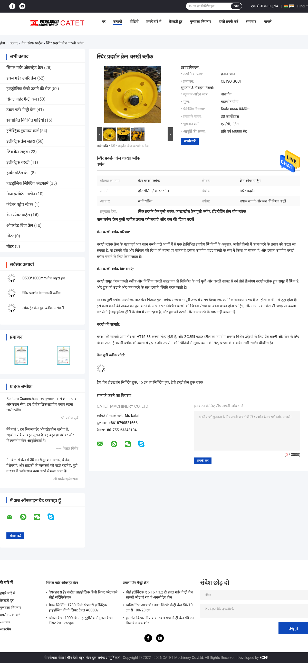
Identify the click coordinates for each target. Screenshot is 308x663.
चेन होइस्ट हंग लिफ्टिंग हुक (119, 382)
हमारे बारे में (153, 22)
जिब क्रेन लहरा (17, 151)
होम (2, 43)
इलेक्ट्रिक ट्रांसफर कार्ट (22, 130)
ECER (264, 658)
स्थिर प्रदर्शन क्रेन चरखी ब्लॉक (41, 293)
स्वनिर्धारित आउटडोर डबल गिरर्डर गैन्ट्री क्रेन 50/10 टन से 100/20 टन (159, 607)
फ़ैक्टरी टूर (175, 22)
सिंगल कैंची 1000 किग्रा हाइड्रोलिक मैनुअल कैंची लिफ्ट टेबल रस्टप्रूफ (81, 620)
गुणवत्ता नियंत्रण (200, 22)
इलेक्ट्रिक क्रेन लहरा (20, 141)
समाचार (251, 22)
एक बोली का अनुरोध (264, 6)
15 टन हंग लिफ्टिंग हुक (154, 382)
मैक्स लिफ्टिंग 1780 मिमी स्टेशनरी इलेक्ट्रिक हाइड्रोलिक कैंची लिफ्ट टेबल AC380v (78, 607)
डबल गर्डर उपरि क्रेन (21, 78)
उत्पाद (13, 43)
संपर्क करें (189, 141)
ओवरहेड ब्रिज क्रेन (19, 225)
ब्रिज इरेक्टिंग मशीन (20, 193)
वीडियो (134, 22)
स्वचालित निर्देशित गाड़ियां (25, 120)
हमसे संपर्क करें (228, 22)
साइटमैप (5, 629)
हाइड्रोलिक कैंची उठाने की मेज (28, 88)
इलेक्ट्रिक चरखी (18, 162)
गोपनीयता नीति (54, 658)
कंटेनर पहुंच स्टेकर (19, 204)
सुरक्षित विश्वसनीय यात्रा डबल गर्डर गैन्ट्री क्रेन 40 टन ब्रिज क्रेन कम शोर (160, 620)
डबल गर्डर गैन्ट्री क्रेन (20, 109)
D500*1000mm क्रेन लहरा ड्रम (43, 278)
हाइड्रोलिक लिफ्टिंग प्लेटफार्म (27, 183)
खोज (236, 6)
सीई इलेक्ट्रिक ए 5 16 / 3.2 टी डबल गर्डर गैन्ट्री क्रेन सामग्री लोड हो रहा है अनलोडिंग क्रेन (159, 594)
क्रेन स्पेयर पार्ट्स (32, 43)
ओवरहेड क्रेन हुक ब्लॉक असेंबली (43, 308)
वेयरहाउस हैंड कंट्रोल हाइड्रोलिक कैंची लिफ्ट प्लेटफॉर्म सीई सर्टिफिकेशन (83, 594)
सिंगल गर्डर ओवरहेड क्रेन (24, 67)
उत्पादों (117, 22)
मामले (267, 22)
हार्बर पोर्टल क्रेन (18, 172)
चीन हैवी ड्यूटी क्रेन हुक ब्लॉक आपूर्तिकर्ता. (94, 658)
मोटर (10, 235)
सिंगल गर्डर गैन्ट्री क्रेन (21, 99)
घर (103, 22)
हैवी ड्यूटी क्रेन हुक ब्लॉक (187, 382)
